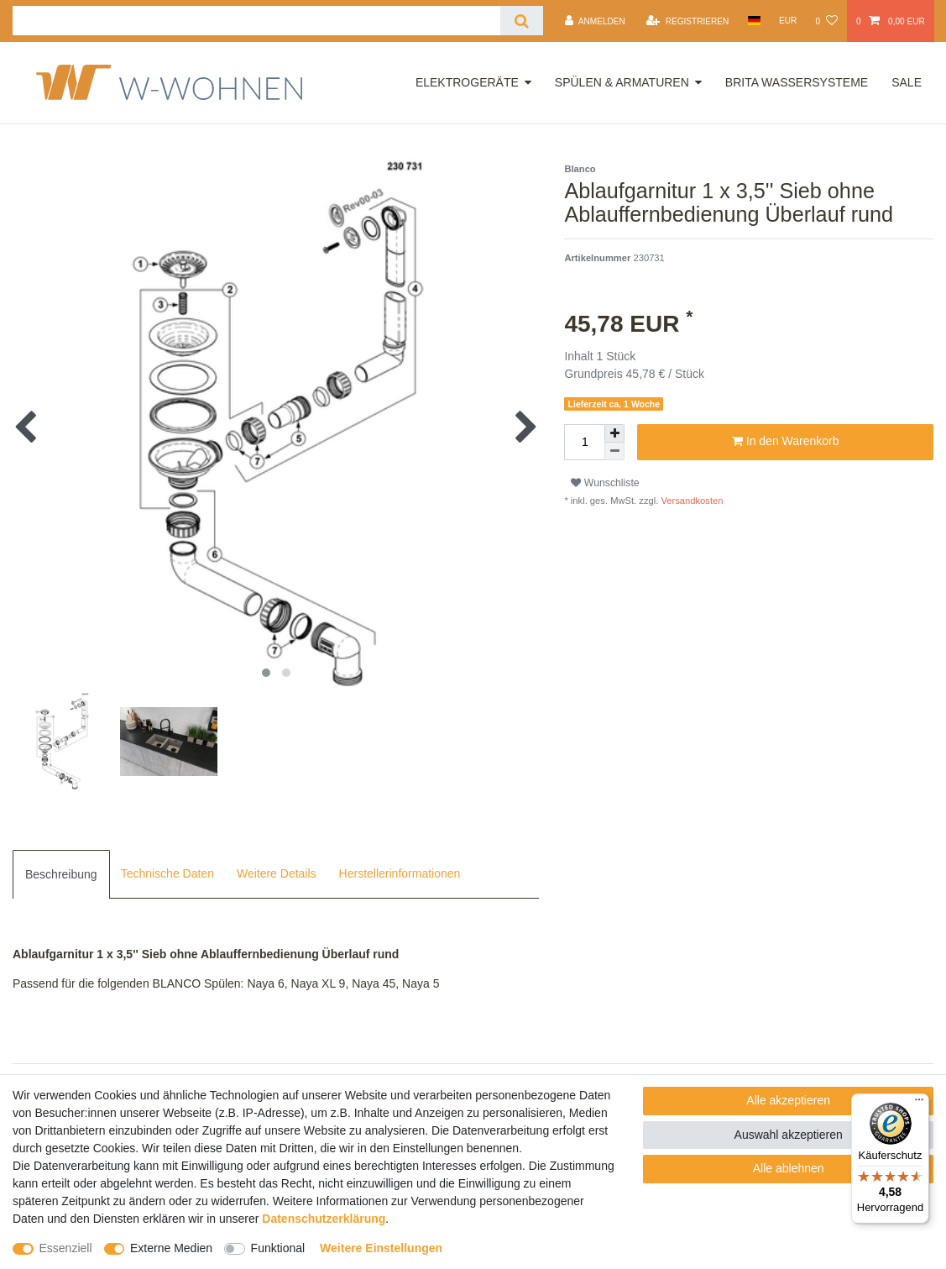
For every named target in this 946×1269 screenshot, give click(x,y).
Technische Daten (167, 873)
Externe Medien (171, 1248)
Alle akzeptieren (788, 1100)
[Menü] (919, 1103)
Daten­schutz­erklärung (323, 1218)
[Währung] (788, 20)
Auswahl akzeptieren (788, 1134)
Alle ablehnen (788, 1168)
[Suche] (521, 20)
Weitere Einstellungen (381, 1248)
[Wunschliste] (826, 21)
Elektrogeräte (467, 82)
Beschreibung (61, 874)
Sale (906, 82)
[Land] (753, 20)
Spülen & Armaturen (622, 82)
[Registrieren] (687, 21)
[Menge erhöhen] (614, 433)
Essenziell (65, 1248)
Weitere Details (276, 873)
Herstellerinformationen (400, 873)
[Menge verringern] (614, 451)
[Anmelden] (595, 21)
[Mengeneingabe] (584, 442)
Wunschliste (605, 483)
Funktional (278, 1248)
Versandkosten (690, 501)
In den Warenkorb (785, 441)
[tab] (61, 874)
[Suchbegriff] (256, 20)
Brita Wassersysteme (796, 82)
